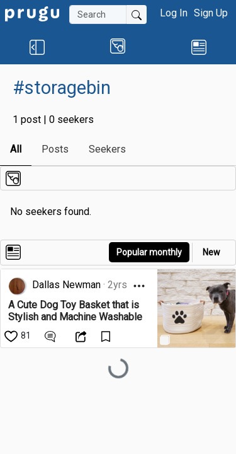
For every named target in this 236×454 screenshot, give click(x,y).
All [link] (15, 149)
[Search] (97, 14)
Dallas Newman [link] (66, 285)
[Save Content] (107, 335)
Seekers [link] (107, 149)
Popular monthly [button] (149, 252)
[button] (37, 46)
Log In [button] (174, 13)
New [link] (211, 252)
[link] (32, 13)
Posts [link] (55, 149)
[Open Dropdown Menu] (139, 286)
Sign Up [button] (211, 13)
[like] (19, 335)
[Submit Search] (136, 14)
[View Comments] (52, 335)
